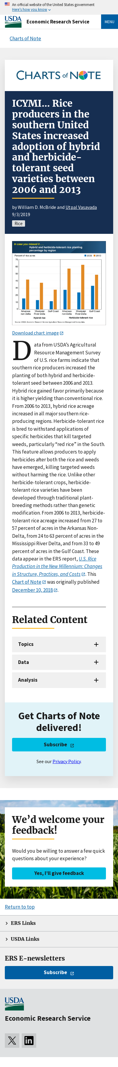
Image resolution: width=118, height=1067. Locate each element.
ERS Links (23, 923)
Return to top (20, 906)
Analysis (27, 680)
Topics (25, 644)
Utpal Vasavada (81, 207)
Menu (109, 21)
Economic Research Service (58, 21)
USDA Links (25, 939)
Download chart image (35, 333)
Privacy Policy (67, 761)
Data (23, 662)
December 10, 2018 (32, 590)
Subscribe (55, 744)
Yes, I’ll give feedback (59, 873)
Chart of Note (26, 582)
